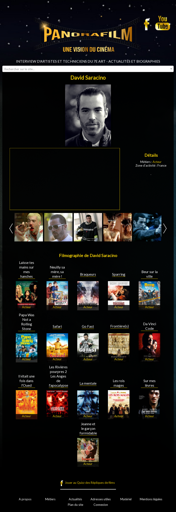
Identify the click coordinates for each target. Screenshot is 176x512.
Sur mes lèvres (149, 383)
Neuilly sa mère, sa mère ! (57, 271)
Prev (11, 228)
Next (165, 228)
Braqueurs (88, 274)
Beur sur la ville (149, 274)
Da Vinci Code (149, 326)
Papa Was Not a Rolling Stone (26, 322)
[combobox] (88, 69)
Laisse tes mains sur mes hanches (26, 269)
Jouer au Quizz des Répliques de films (90, 482)
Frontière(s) (119, 326)
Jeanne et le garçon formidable (88, 428)
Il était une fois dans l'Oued (26, 380)
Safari (57, 326)
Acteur (157, 162)
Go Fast (88, 326)
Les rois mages (119, 383)
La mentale (88, 383)
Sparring (118, 274)
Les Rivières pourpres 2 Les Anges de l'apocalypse (58, 376)
